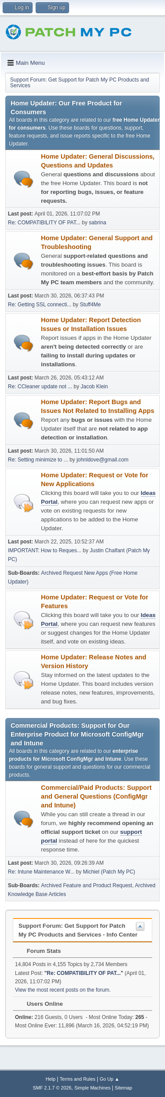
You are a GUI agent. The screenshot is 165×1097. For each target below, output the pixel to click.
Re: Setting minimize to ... (38, 460)
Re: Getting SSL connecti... (39, 304)
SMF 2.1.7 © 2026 (52, 1087)
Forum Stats (39, 951)
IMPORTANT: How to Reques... (44, 550)
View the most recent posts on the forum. (63, 990)
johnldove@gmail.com (102, 460)
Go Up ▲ (109, 1079)
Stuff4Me (90, 304)
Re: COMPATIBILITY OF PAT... (44, 222)
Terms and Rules (77, 1079)
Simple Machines (92, 1087)
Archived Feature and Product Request (86, 885)
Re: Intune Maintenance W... (41, 872)
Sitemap (123, 1087)
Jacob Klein (94, 386)
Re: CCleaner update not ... (40, 386)
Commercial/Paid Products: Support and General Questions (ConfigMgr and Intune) (96, 796)
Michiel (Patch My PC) (109, 872)
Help (50, 1079)
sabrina (97, 222)
